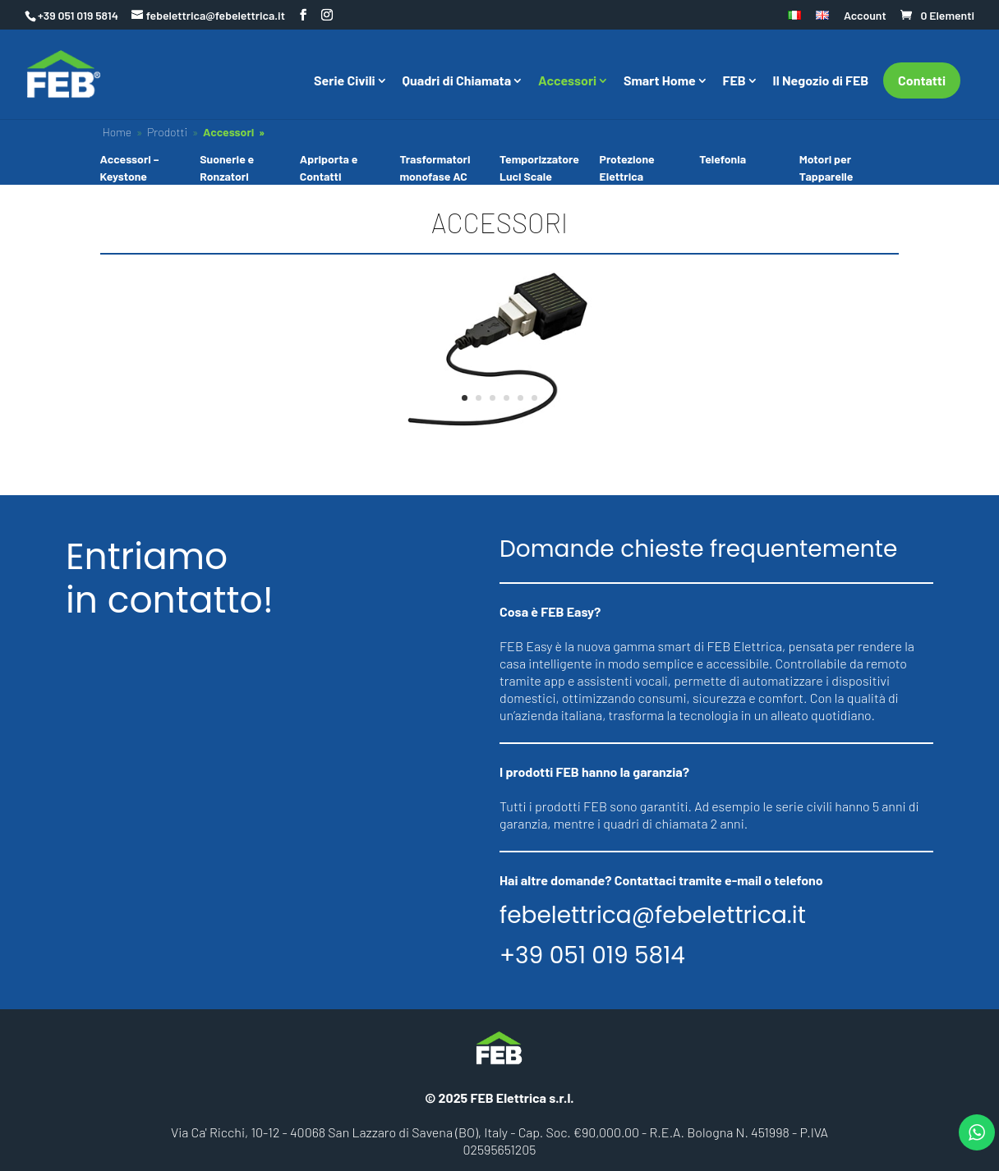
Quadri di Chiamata (457, 81)
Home (116, 132)
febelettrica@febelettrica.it (653, 916)
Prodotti (167, 132)
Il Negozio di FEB (821, 81)
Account (865, 16)
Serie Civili (344, 81)
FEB (734, 81)
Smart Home (660, 81)
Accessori (567, 81)
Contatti (922, 80)
